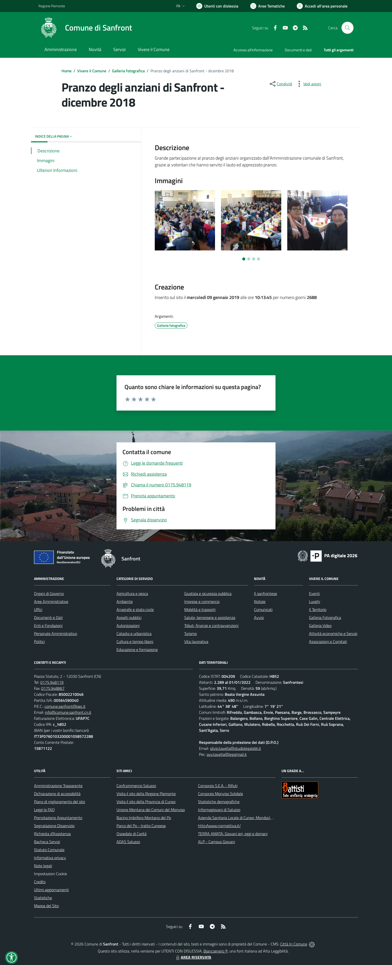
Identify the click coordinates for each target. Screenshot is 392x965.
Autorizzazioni (128, 625)
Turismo (190, 633)
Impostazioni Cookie (50, 874)
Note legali (43, 866)
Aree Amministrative (51, 601)
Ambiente (124, 601)
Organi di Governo (49, 593)
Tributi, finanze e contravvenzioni (211, 625)
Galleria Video (320, 625)
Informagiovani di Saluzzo (219, 810)
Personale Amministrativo (55, 633)
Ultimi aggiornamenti (51, 890)
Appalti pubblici (129, 617)
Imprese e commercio (202, 601)
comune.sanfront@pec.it (65, 706)
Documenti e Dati (48, 617)
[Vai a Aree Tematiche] (267, 6)
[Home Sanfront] (85, 28)
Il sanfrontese (265, 593)
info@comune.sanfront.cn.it (68, 712)
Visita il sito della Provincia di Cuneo (146, 802)
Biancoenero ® (216, 951)
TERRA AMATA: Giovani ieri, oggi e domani (233, 834)
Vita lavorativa (196, 641)
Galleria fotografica (128, 71)
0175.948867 (52, 688)
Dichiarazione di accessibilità (57, 794)
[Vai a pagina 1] (243, 258)
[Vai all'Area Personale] (322, 6)
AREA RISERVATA (193, 957)
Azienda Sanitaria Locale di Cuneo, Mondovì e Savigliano (244, 818)
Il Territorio (317, 609)
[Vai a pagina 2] (248, 258)
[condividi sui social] (280, 84)
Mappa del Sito (46, 906)
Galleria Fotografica (325, 617)
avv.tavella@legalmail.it (227, 754)
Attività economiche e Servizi (333, 633)
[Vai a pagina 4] (258, 258)
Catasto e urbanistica (134, 633)
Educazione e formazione (137, 650)
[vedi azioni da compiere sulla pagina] (308, 84)
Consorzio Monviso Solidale (220, 794)
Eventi (314, 593)
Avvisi (259, 617)
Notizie (260, 601)
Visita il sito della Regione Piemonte (146, 794)
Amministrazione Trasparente (58, 786)
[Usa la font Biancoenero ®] (217, 6)
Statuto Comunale (49, 850)
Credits (40, 882)
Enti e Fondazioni (48, 625)
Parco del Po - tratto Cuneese (141, 826)
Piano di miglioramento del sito (59, 802)
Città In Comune (293, 944)
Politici (39, 641)
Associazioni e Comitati (328, 641)
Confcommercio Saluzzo (136, 786)
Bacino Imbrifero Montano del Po (143, 818)
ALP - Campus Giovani (216, 842)
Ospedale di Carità (131, 834)
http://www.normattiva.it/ (219, 826)
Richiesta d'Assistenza (52, 834)
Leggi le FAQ (44, 810)
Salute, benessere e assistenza (209, 617)
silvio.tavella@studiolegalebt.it (235, 748)
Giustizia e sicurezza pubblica (208, 593)
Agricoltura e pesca (132, 593)
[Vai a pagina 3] (253, 258)
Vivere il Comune (91, 71)
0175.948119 (52, 682)
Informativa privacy (50, 858)
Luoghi (314, 601)
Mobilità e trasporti (200, 609)
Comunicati (263, 609)
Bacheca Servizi (47, 842)
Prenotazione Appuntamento (58, 818)
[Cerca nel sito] (348, 28)
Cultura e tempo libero (134, 641)
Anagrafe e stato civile (135, 609)
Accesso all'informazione (253, 50)
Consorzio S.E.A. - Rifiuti (218, 786)
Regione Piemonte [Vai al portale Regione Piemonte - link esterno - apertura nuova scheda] (51, 6)
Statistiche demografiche (219, 802)
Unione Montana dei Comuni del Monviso (150, 810)
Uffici (38, 609)
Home (67, 71)
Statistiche (43, 898)
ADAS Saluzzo (128, 842)
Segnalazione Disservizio (54, 826)
